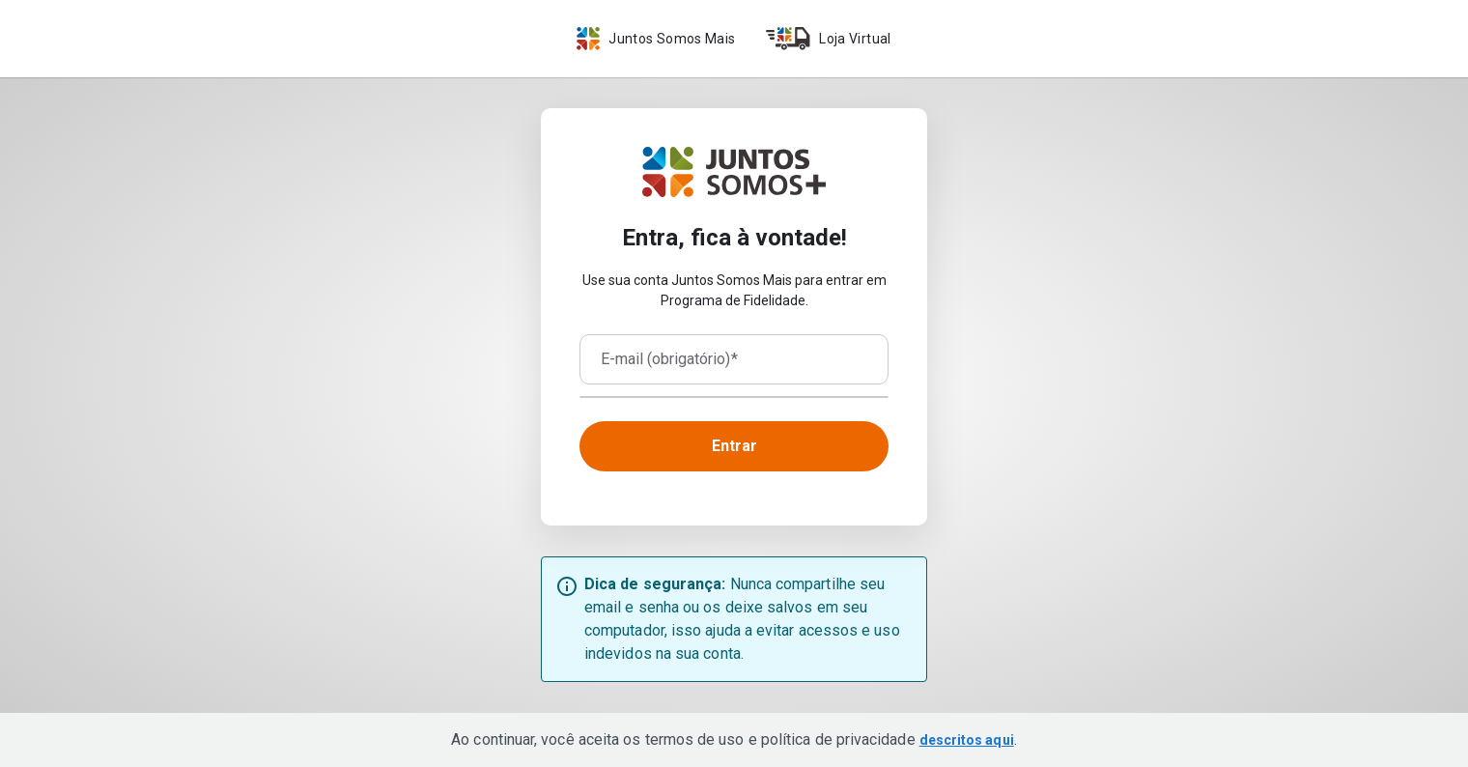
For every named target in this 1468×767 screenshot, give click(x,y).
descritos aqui (966, 740)
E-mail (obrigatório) (669, 359)
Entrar (734, 446)
